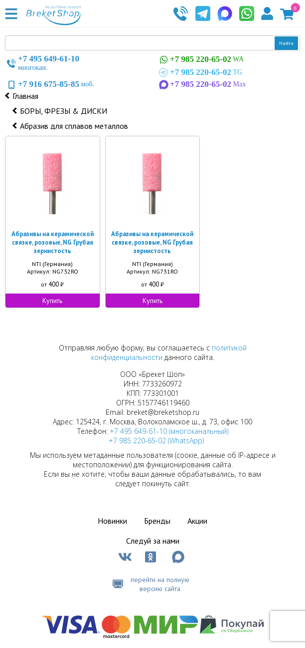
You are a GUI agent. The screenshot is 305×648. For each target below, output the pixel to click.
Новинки (112, 521)
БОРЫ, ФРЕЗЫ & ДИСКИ (63, 111)
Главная (25, 96)
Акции (197, 521)
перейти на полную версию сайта (160, 584)
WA (200, 59)
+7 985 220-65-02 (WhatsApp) (156, 440)
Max (201, 84)
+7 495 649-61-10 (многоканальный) (169, 431)
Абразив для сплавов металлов (74, 126)
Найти (286, 43)
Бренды (157, 521)
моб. (49, 84)
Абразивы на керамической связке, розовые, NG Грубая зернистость (52, 242)
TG (199, 72)
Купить (52, 300)
